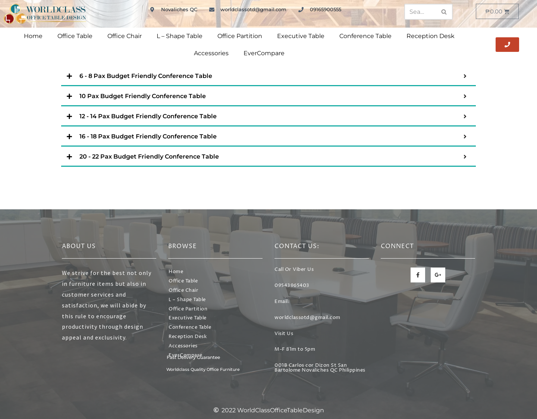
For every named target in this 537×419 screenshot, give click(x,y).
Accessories (211, 53)
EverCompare (264, 53)
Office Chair (124, 36)
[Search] (420, 12)
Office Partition (239, 36)
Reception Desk (430, 36)
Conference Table (365, 36)
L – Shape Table (179, 36)
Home (33, 36)
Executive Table (300, 36)
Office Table (74, 36)
